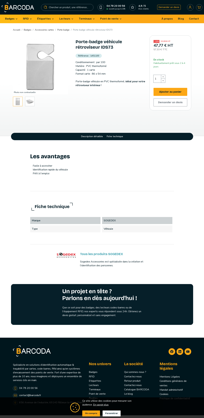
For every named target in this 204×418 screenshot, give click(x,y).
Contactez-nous (133, 379)
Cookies (164, 397)
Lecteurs (94, 388)
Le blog (128, 396)
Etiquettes (95, 383)
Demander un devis (168, 8)
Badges (93, 375)
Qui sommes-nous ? (135, 375)
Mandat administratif (171, 392)
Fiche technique (115, 139)
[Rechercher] (67, 8)
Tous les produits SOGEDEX (101, 257)
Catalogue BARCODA (136, 392)
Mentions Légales (170, 379)
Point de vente (97, 396)
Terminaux (94, 392)
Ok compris (91, 413)
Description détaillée (92, 139)
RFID (92, 379)
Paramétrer (111, 413)
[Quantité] (157, 81)
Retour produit (132, 383)
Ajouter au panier (170, 94)
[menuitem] (11, 21)
